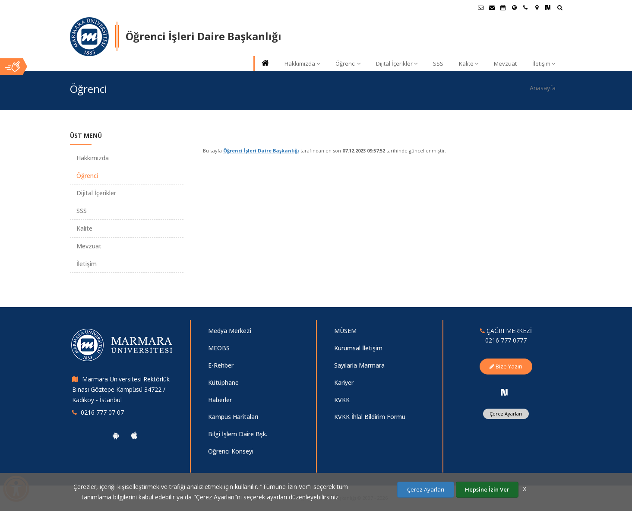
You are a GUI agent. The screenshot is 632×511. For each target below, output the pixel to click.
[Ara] (560, 8)
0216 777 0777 (506, 340)
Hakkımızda (302, 63)
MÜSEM (345, 331)
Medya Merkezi (229, 331)
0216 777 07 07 (102, 412)
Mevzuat (505, 63)
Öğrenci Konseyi (230, 451)
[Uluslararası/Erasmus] (514, 7)
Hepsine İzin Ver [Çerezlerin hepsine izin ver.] (487, 489)
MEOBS (219, 348)
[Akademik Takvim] (503, 7)
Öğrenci (347, 63)
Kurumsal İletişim (358, 348)
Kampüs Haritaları (233, 417)
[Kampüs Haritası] (536, 7)
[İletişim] (525, 7)
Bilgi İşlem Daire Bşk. (237, 434)
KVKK (342, 400)
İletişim (543, 63)
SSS (438, 63)
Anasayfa (543, 88)
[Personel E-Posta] (491, 7)
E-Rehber (221, 365)
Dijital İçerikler (396, 63)
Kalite (468, 63)
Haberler (220, 400)
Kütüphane (223, 382)
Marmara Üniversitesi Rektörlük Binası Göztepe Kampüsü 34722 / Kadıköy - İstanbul (121, 389)
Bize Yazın (506, 366)
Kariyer (344, 382)
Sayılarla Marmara (359, 365)
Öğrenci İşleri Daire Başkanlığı (261, 150)
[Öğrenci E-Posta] (480, 7)
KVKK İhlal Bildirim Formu (369, 417)
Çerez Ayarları (506, 413)
